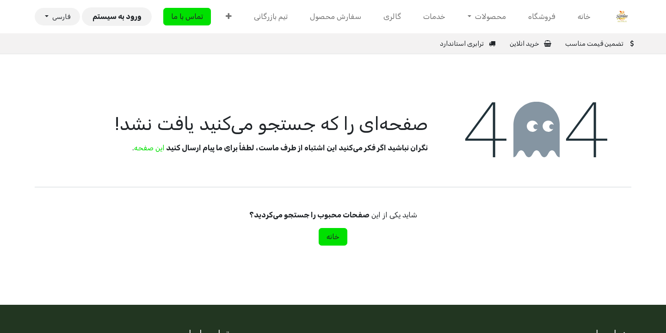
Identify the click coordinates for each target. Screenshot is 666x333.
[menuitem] (584, 16)
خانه (333, 236)
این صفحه (149, 147)
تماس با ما (187, 16)
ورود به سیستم (117, 16)
